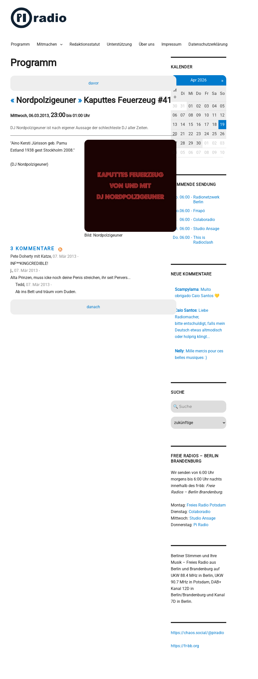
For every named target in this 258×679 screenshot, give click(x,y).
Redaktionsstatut (86, 42)
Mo (192, 88)
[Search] (217, 393)
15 (208, 116)
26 (242, 125)
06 (191, 106)
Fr (225, 88)
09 (217, 106)
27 (191, 134)
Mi (208, 88)
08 (208, 106)
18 (234, 116)
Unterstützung (120, 42)
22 (208, 125)
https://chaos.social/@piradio (214, 613)
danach (94, 306)
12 (242, 106)
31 (200, 97)
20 (191, 125)
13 (191, 116)
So (242, 88)
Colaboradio (216, 498)
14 (200, 116)
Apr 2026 (217, 78)
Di (200, 88)
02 (217, 97)
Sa (233, 88)
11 (234, 106)
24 (225, 125)
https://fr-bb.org (202, 626)
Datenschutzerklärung (209, 42)
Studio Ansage (219, 505)
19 (242, 116)
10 (225, 106)
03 (225, 97)
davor (94, 81)
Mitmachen (48, 42)
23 (217, 125)
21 (200, 125)
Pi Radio (217, 511)
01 (208, 97)
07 (200, 106)
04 (234, 97)
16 (217, 116)
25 (234, 125)
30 (191, 97)
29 (208, 134)
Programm (21, 42)
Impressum (173, 42)
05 (242, 97)
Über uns (148, 42)
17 (225, 116)
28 (200, 134)
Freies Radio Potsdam (223, 492)
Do (216, 88)
